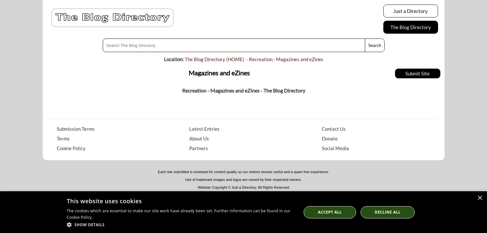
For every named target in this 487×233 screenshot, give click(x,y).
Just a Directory (410, 11)
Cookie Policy (71, 148)
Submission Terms (76, 129)
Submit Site (417, 73)
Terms (63, 138)
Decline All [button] (387, 212)
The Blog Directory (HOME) (214, 59)
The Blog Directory (410, 27)
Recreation (260, 59)
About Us (199, 138)
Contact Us (334, 129)
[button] (181, 224)
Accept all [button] (330, 212)
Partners (198, 148)
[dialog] (243, 212)
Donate (330, 138)
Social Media (335, 148)
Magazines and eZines (299, 59)
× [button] (479, 198)
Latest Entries (204, 129)
